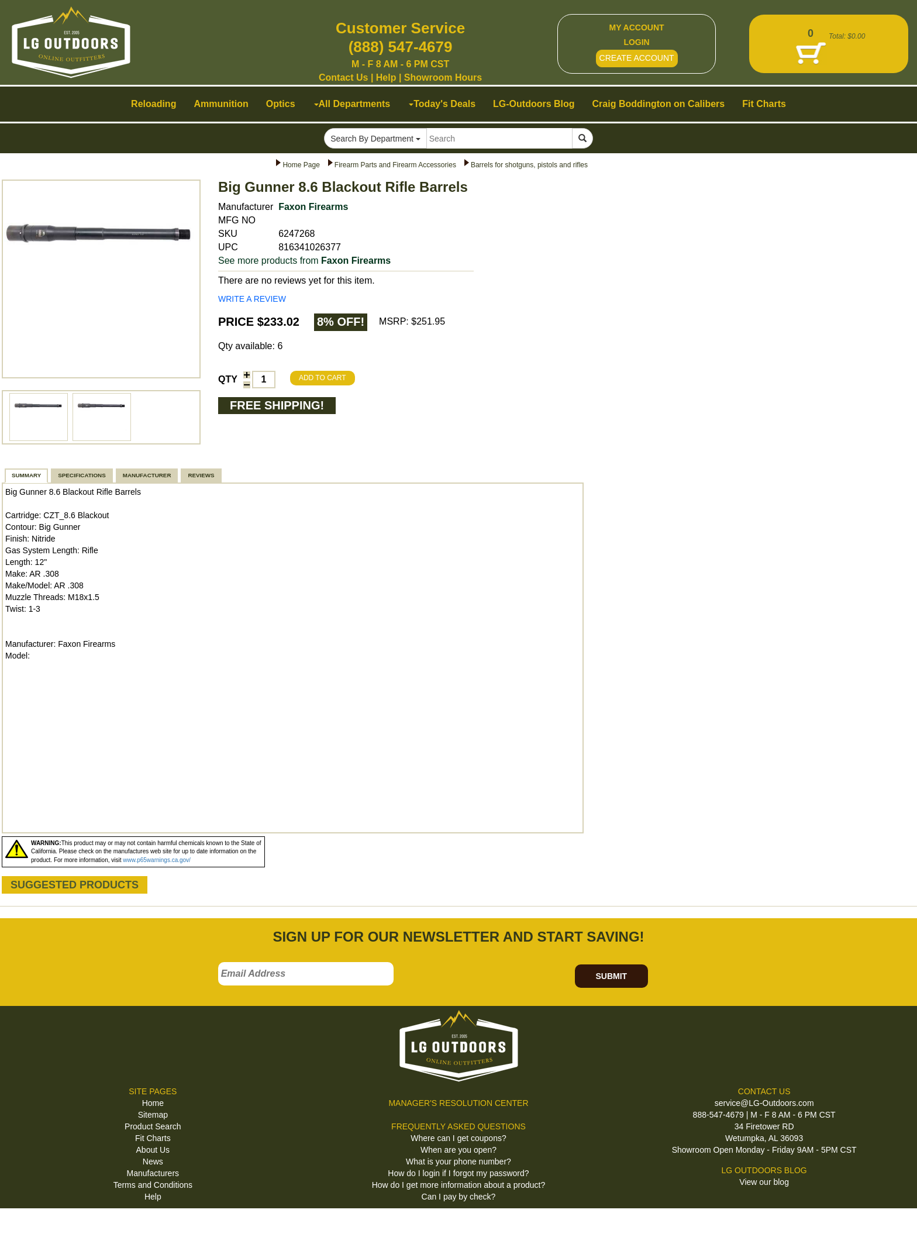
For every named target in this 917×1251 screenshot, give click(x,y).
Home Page (300, 165)
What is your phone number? (458, 1161)
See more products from (304, 261)
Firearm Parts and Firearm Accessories (395, 165)
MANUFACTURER (147, 475)
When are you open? (458, 1149)
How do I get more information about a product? (459, 1185)
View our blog (764, 1182)
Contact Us (343, 77)
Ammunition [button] (221, 104)
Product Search (153, 1126)
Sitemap (153, 1114)
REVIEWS (201, 475)
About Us (153, 1149)
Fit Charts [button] (764, 104)
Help (386, 77)
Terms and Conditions (152, 1185)
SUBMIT (611, 976)
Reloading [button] (153, 104)
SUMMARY (26, 475)
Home (153, 1103)
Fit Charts (153, 1138)
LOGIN (636, 42)
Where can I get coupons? (458, 1138)
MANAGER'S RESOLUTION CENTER (458, 1103)
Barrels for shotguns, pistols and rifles (529, 165)
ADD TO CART (322, 378)
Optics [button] (280, 104)
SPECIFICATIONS (81, 475)
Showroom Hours (443, 77)
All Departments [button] (352, 104)
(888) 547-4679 (401, 47)
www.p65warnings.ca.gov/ (157, 860)
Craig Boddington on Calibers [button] (658, 104)
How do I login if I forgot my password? (458, 1173)
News (153, 1161)
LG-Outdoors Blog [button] (534, 104)
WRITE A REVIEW (252, 299)
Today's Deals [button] (442, 104)
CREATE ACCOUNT (636, 58)
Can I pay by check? (459, 1196)
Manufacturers (153, 1173)
